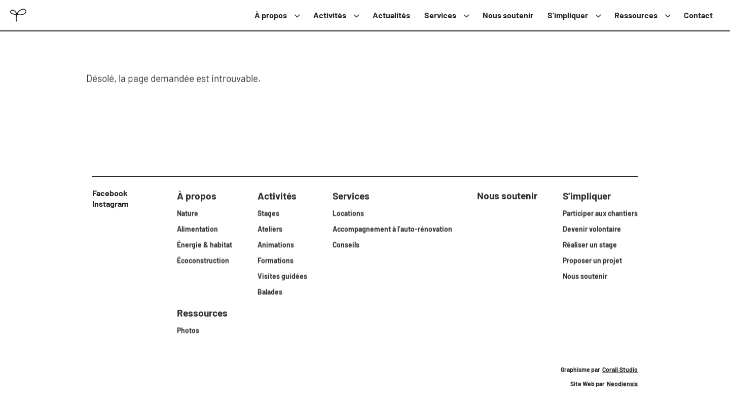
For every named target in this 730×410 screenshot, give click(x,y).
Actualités (391, 15)
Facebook (110, 193)
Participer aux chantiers (600, 212)
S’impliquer (568, 15)
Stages (268, 212)
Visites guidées (282, 275)
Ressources (636, 15)
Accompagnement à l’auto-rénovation (392, 228)
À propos (270, 15)
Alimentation (197, 228)
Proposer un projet (592, 259)
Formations (276, 259)
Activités (329, 15)
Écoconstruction (203, 259)
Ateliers (270, 228)
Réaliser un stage (590, 244)
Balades (270, 291)
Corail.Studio (620, 369)
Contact (698, 15)
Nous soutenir (508, 15)
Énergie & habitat (204, 244)
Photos (188, 329)
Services (440, 15)
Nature (187, 212)
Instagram (110, 203)
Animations (276, 244)
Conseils (346, 244)
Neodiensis (622, 383)
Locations (348, 212)
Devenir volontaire (592, 228)
